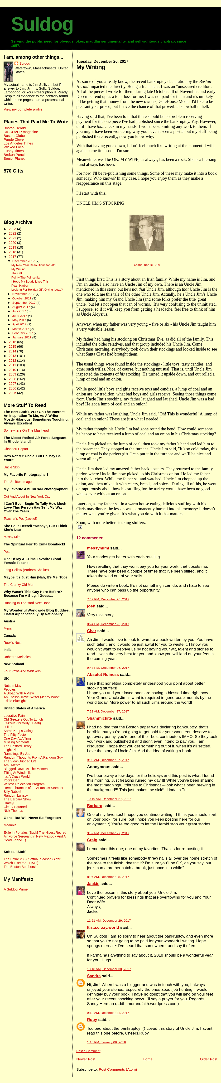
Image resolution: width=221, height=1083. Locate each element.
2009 (13, 374)
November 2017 (24, 294)
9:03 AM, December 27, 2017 (108, 762)
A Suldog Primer (16, 889)
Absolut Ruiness (103, 676)
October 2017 (22, 298)
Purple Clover (14, 139)
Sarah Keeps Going (18, 731)
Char (91, 633)
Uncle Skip (11, 467)
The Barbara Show (17, 799)
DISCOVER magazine (21, 132)
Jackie (93, 886)
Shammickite (99, 720)
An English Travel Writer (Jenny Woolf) (32, 697)
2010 (13, 370)
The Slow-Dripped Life (20, 761)
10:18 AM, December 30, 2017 (109, 971)
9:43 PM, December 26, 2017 (108, 670)
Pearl (7, 552)
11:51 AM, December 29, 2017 (109, 922)
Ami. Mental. (13, 765)
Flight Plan (11, 750)
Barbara (94, 808)
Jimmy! (9, 803)
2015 (13, 346)
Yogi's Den (11, 780)
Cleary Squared (15, 807)
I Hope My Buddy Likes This (30, 281)
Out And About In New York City (27, 496)
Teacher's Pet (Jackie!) (20, 518)
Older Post (208, 1061)
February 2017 (23, 333)
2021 (13, 238)
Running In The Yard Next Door (27, 603)
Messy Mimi (12, 537)
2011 (13, 365)
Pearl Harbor (19, 285)
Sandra (94, 978)
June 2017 (20, 316)
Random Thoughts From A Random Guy (33, 757)
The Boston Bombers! (20, 867)
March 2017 (21, 329)
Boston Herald (15, 128)
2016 (13, 342)
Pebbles (9, 689)
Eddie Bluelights (15, 701)
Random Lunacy (16, 795)
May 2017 (19, 320)
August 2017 (21, 307)
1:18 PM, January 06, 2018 (106, 1044)
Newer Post (85, 1061)
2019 (13, 247)
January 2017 (22, 337)
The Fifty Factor (15, 734)
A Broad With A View (19, 693)
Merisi (8, 628)
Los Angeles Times (18, 143)
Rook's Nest (12, 643)
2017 (13, 257)
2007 (13, 383)
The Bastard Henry (17, 746)
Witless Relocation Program (24, 784)
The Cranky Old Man (19, 585)
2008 (13, 379)
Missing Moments (16, 742)
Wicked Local (14, 147)
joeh (91, 608)
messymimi (98, 550)
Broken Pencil (14, 155)
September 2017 (24, 302)
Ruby (92, 1022)
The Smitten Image (18, 482)
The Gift (16, 273)
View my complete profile (23, 109)
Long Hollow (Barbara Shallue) (26, 570)
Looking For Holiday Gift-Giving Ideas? (37, 289)
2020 (13, 243)
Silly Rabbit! (12, 792)
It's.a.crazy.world (103, 929)
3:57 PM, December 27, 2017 (108, 835)
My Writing (90, 67)
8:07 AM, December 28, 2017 (108, 879)
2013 (13, 356)
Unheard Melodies (17, 657)
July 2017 (19, 311)
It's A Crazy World (16, 776)
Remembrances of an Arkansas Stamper (33, 788)
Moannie (10, 825)
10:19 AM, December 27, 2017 (109, 801)
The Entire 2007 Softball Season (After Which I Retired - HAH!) (32, 861)
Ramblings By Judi (17, 754)
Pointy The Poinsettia (25, 277)
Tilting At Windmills (17, 773)
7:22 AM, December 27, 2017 (108, 713)
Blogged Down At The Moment (26, 769)
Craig (92, 842)
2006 (13, 388)
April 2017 (19, 324)
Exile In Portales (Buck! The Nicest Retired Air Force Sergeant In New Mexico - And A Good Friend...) (35, 836)
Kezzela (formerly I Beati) (22, 723)
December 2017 (24, 261)
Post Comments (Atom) (118, 1071)
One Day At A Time (17, 738)
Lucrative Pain (14, 715)
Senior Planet (14, 158)
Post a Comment (88, 1053)
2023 (13, 229)
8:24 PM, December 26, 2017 (108, 626)
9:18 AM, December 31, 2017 (108, 1015)
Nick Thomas (13, 811)
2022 (13, 233)
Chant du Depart (16, 449)
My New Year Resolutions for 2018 (34, 265)
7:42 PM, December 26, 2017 (108, 601)
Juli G (8, 727)
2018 (13, 252)
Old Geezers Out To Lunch (23, 719)
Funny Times (14, 151)
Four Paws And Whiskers (22, 671)
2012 (13, 360)
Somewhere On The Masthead (26, 430)
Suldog (42, 24)
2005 (13, 393)
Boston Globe (14, 136)
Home (148, 1061)
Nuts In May (12, 686)
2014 (13, 351)
